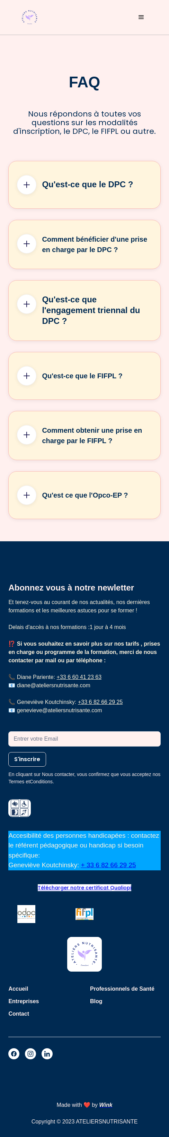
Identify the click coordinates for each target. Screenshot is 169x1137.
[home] (29, 17)
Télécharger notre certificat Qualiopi (84, 887)
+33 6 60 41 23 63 (79, 677)
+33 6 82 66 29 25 (100, 702)
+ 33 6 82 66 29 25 (108, 865)
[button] (141, 17)
